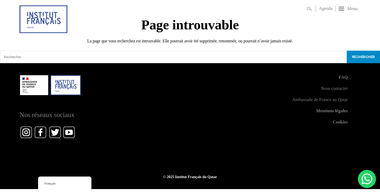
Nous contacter (334, 88)
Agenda (325, 8)
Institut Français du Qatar (196, 177)
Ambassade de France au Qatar (320, 99)
